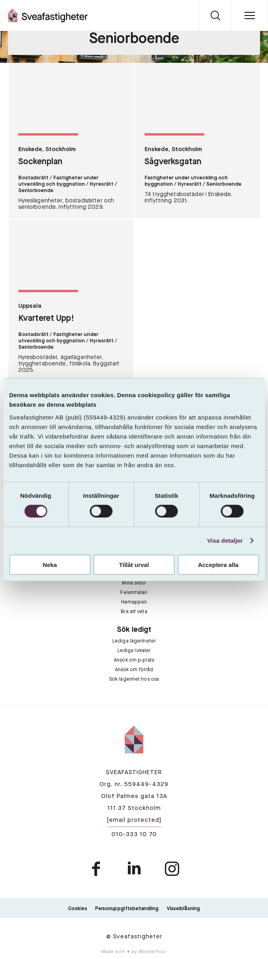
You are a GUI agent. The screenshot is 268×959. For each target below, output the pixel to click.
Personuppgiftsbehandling (127, 909)
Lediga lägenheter (134, 641)
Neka (50, 564)
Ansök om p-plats (134, 660)
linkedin (134, 869)
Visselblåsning (183, 909)
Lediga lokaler (134, 650)
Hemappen (134, 602)
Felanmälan (133, 592)
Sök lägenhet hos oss (134, 679)
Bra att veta (134, 612)
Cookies (77, 909)
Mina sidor (134, 583)
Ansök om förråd (134, 670)
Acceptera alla (218, 564)
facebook (97, 869)
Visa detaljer (225, 540)
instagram (172, 869)
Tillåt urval (134, 564)
